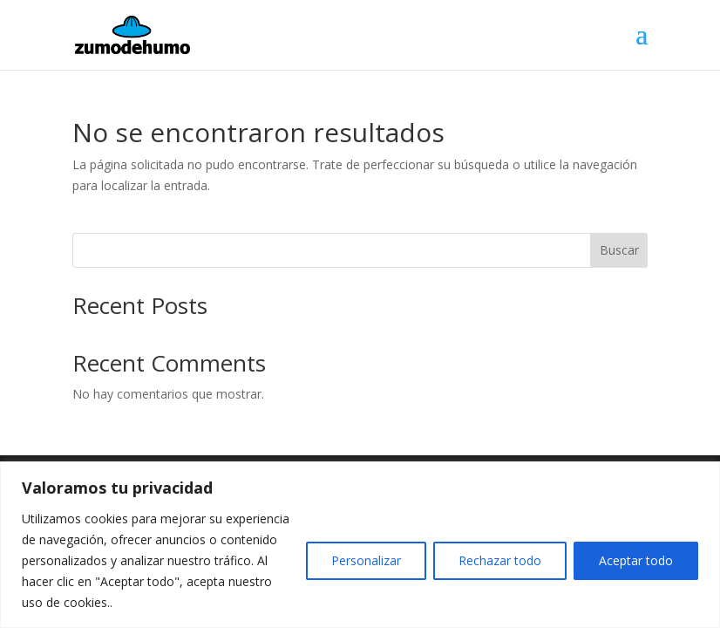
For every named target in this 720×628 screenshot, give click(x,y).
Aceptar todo (636, 560)
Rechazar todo (499, 560)
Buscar (619, 250)
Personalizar (366, 560)
